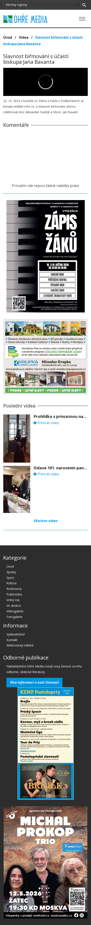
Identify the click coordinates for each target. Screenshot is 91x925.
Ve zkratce (13, 605)
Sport (10, 578)
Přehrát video (46, 422)
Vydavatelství (15, 634)
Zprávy (11, 572)
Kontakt (12, 640)
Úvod (7, 37)
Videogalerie (15, 611)
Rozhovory (14, 589)
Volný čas (13, 600)
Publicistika (14, 594)
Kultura (11, 583)
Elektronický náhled (19, 645)
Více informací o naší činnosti (34, 682)
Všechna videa (45, 520)
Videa (24, 37)
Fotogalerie (14, 617)
